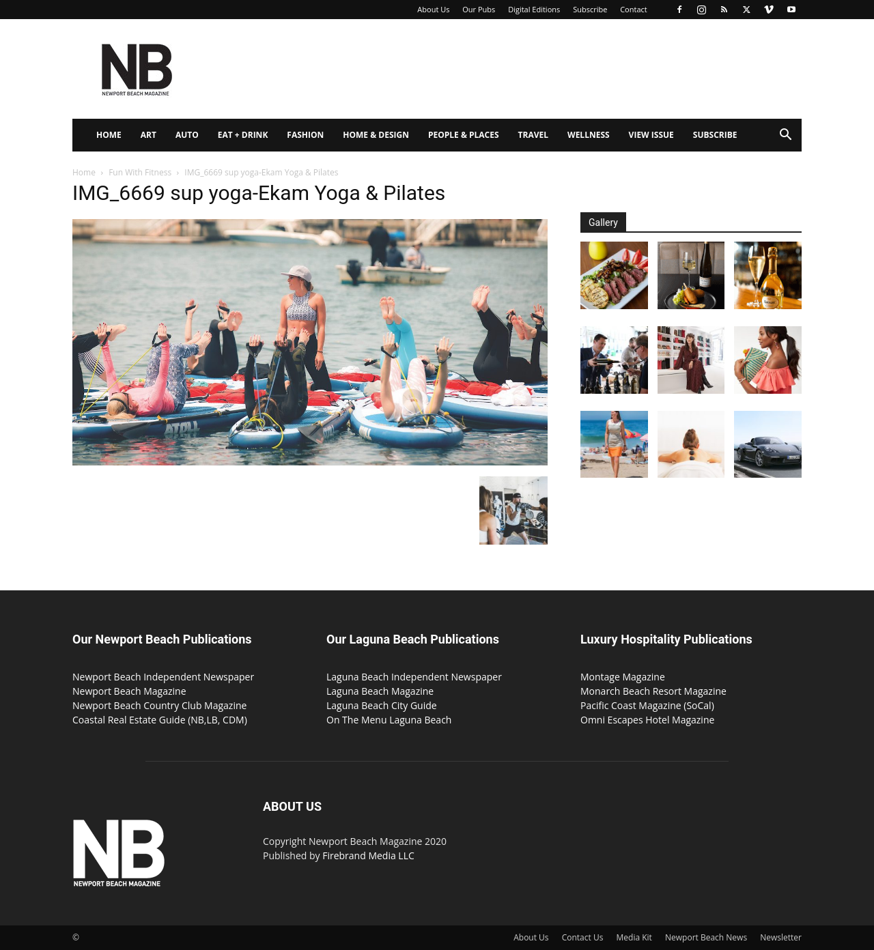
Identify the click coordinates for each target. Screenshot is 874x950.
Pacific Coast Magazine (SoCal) (647, 705)
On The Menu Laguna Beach (388, 719)
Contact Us (583, 937)
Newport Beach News (706, 937)
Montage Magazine (622, 676)
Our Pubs (478, 9)
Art (148, 135)
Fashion (305, 135)
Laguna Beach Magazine (380, 691)
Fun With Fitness (140, 172)
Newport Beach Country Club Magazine (159, 705)
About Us (433, 9)
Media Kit (634, 937)
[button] (785, 136)
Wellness (588, 135)
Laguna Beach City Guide (381, 705)
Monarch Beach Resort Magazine (653, 691)
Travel (533, 135)
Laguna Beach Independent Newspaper (414, 676)
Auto (187, 135)
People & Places (463, 135)
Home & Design (376, 135)
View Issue (651, 135)
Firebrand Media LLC (368, 855)
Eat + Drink (243, 135)
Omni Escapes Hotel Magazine (647, 719)
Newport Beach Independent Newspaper (163, 676)
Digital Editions (534, 9)
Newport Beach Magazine (129, 691)
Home (109, 135)
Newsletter (781, 937)
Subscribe (590, 9)
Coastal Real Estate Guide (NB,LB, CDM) (159, 719)
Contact (633, 9)
